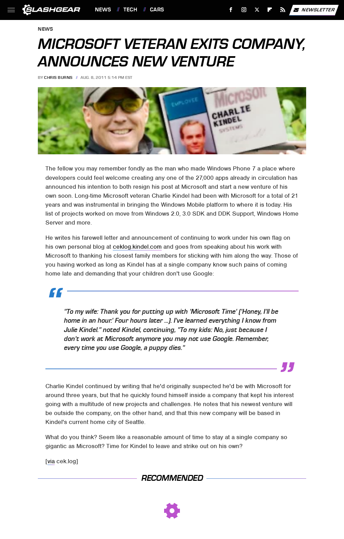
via (51, 461)
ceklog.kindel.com (137, 246)
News (103, 10)
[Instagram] (244, 9)
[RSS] (283, 9)
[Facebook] (231, 9)
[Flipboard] (270, 9)
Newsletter (313, 10)
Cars (157, 10)
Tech (130, 10)
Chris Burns (58, 77)
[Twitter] (257, 9)
